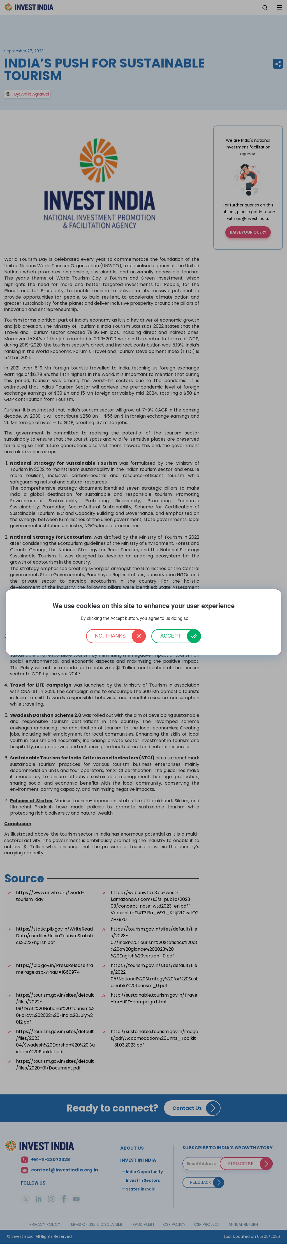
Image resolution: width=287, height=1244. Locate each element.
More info (198, 619)
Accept (170, 636)
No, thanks (110, 636)
